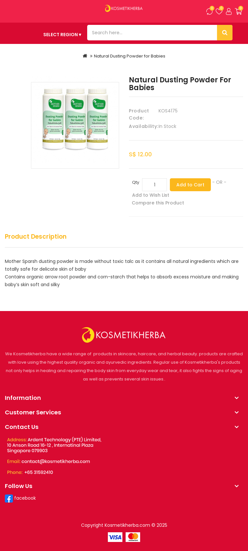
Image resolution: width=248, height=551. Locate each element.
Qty (135, 182)
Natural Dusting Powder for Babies (129, 56)
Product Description (36, 237)
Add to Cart (190, 185)
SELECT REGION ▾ (62, 34)
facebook (24, 498)
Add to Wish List (150, 195)
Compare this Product (158, 203)
